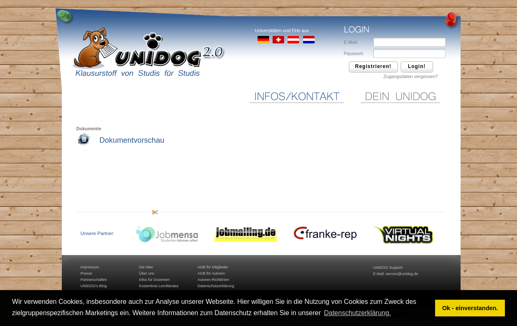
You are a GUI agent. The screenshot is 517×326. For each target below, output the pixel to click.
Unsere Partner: (98, 233)
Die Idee (146, 267)
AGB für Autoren (211, 273)
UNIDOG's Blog (94, 286)
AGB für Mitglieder (213, 267)
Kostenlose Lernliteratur (159, 286)
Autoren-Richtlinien (213, 280)
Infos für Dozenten (154, 280)
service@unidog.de (402, 274)
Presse (86, 273)
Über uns (147, 273)
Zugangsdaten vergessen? (410, 76)
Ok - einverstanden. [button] (470, 308)
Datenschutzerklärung (216, 286)
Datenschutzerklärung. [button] (357, 312)
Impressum (90, 267)
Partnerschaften (94, 280)
